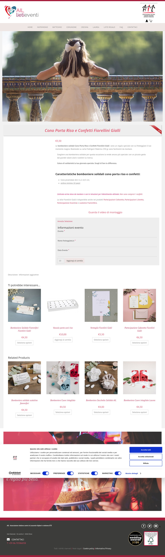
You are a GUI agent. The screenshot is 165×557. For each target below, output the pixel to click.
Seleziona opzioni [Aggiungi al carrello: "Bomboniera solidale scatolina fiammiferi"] (24, 415)
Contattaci (132, 27)
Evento (61, 231)
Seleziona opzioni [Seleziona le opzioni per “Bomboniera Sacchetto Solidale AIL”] (101, 412)
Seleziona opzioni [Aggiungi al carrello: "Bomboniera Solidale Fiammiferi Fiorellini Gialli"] (24, 342)
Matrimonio (42, 27)
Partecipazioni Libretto (134, 199)
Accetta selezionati (146, 536)
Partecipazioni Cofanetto (114, 199)
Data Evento (63, 250)
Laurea (96, 27)
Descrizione (13, 274)
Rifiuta (146, 542)
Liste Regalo (109, 27)
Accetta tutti (146, 529)
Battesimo (57, 27)
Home (30, 27)
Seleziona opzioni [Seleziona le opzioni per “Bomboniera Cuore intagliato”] (62, 412)
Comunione (71, 27)
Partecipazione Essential (67, 203)
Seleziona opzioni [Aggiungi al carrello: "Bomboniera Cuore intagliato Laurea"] (139, 412)
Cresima (84, 27)
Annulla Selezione (64, 221)
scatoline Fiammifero (88, 203)
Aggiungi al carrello (74, 260)
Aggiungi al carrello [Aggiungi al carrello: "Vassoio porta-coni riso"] (63, 339)
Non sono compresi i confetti (131, 194)
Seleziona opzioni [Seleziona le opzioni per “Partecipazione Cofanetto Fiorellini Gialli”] (139, 342)
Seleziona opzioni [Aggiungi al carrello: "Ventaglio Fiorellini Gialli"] (101, 339)
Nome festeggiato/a (66, 240)
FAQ (121, 27)
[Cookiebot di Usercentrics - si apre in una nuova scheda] (15, 552)
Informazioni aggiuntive (29, 274)
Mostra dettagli (131, 552)
